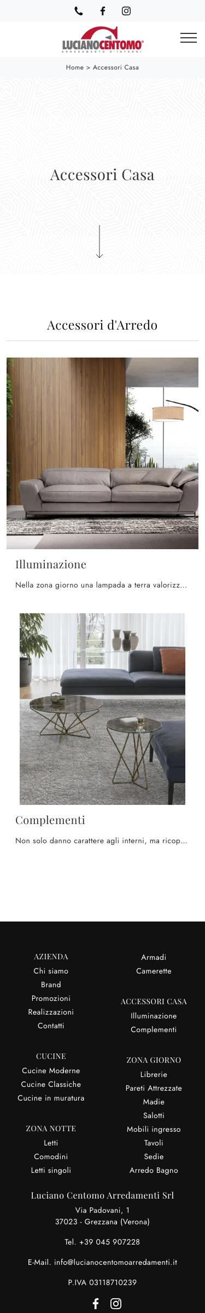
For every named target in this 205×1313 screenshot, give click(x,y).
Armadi (153, 957)
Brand (51, 985)
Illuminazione (154, 1016)
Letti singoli (51, 1170)
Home (75, 67)
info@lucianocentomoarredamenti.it (115, 1262)
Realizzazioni (51, 1012)
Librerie (153, 1074)
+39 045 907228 (109, 1242)
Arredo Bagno (154, 1170)
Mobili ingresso (154, 1129)
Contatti (51, 1026)
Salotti (154, 1115)
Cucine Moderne (51, 1071)
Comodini (51, 1156)
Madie (154, 1102)
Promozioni (51, 998)
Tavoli (153, 1143)
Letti (51, 1143)
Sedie (153, 1156)
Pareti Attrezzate (154, 1088)
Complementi (154, 1029)
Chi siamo (51, 971)
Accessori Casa (116, 67)
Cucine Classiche (51, 1084)
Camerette (154, 971)
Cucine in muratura (50, 1098)
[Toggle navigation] (188, 38)
